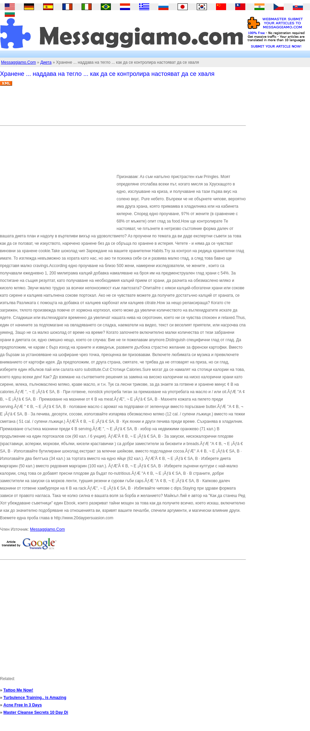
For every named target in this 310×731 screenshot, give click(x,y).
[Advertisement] (122, 108)
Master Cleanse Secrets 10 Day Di (35, 712)
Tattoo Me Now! (18, 690)
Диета (46, 62)
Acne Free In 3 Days (22, 705)
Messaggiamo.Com (18, 62)
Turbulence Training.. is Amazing (34, 697)
